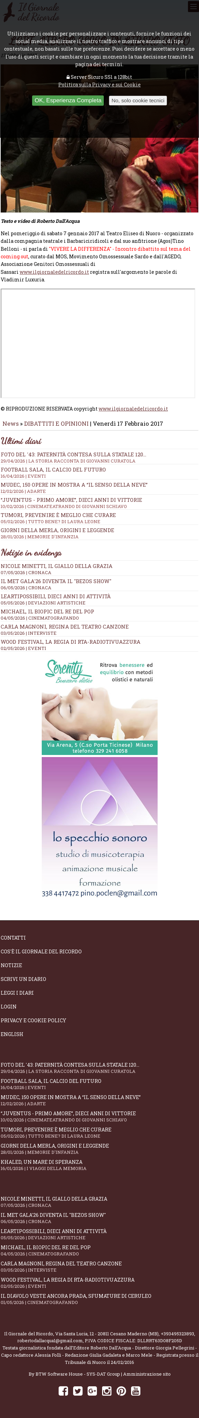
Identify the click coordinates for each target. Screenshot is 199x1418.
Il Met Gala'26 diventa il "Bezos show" (56, 581)
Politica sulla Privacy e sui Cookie (99, 84)
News (10, 423)
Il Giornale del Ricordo (28, 1334)
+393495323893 (177, 1334)
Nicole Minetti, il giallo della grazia (56, 565)
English (12, 1034)
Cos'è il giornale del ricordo (41, 951)
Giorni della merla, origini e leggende (99, 533)
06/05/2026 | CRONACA (26, 587)
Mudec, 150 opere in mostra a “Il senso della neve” (99, 487)
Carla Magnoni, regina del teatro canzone (65, 626)
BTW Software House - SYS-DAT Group (78, 1374)
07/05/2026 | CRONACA (26, 572)
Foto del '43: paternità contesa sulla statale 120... (99, 457)
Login (9, 1006)
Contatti (13, 937)
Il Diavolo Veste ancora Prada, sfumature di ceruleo (99, 1299)
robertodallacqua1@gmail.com (50, 1340)
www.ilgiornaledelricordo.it (54, 272)
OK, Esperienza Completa (67, 100)
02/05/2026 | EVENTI (23, 648)
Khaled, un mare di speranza (99, 1165)
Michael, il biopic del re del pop (47, 611)
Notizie (11, 965)
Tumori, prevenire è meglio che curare (99, 518)
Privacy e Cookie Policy (33, 1020)
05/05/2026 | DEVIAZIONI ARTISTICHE (43, 603)
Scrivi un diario (23, 979)
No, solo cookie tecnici (137, 100)
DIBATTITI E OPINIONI (56, 423)
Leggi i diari (17, 993)
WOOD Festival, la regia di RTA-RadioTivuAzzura (70, 641)
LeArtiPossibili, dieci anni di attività (56, 596)
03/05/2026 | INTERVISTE (29, 633)
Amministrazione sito (147, 1374)
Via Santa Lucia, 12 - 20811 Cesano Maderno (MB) (107, 1334)
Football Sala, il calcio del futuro (99, 472)
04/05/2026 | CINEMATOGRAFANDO (40, 618)
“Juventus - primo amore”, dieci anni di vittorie (99, 502)
